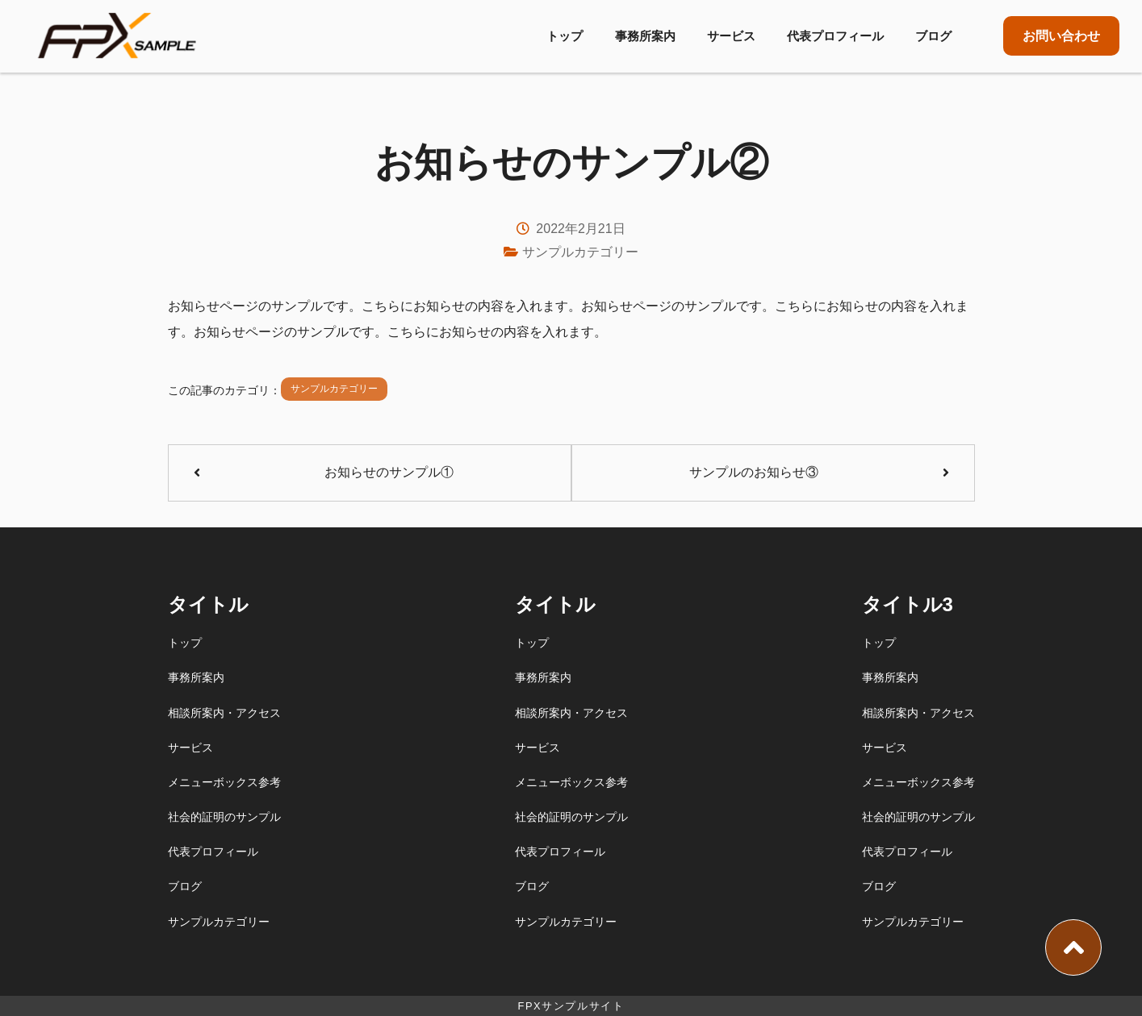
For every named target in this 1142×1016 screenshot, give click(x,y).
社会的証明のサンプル (224, 816)
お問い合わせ (1061, 36)
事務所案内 (645, 36)
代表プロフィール (835, 36)
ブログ (933, 36)
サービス (731, 36)
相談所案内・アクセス (224, 712)
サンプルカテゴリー (580, 252)
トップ (564, 36)
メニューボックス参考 (224, 782)
